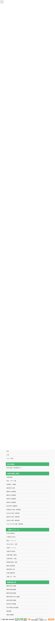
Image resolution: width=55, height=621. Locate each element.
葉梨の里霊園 (10, 615)
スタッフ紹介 (10, 458)
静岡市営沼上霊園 (11, 586)
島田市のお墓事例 (11, 502)
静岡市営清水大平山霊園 (13, 596)
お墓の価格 (9, 477)
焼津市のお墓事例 (11, 499)
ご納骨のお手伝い (11, 537)
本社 (7, 451)
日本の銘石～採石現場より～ (14, 468)
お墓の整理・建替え (11, 555)
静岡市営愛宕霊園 (11, 589)
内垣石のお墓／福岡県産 (13, 520)
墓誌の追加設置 (10, 566)
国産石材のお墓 (10, 488)
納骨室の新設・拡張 (11, 562)
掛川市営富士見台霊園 (12, 607)
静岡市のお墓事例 (11, 495)
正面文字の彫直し (11, 551)
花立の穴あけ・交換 (11, 544)
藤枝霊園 (8, 611)
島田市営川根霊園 (11, 604)
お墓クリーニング (11, 548)
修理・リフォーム (11, 540)
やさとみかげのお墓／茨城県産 (14, 524)
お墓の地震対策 (10, 573)
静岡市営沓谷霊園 (11, 593)
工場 (7, 455)
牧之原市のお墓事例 (11, 506)
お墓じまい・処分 (11, 576)
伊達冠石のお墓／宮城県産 (13, 509)
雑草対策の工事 (10, 569)
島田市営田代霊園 (11, 600)
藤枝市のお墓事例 (11, 491)
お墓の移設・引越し (11, 558)
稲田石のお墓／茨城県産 (13, 517)
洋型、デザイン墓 (11, 481)
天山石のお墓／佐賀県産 (13, 513)
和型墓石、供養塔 (11, 484)
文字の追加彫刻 (10, 533)
